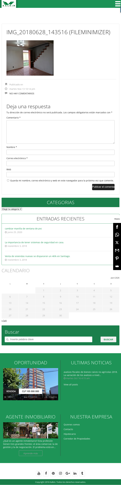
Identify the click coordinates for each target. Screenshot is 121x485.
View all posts (71, 389)
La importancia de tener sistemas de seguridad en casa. (34, 247)
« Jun (4, 325)
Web (8, 174)
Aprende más (30, 458)
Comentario (13, 117)
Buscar (108, 344)
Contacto (68, 434)
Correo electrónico (17, 163)
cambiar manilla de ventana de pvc (23, 233)
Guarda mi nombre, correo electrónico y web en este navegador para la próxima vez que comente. (62, 185)
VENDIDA (11, 396)
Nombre (11, 152)
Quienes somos (72, 429)
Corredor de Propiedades (77, 443)
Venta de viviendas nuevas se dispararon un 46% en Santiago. (37, 261)
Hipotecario (70, 438)
